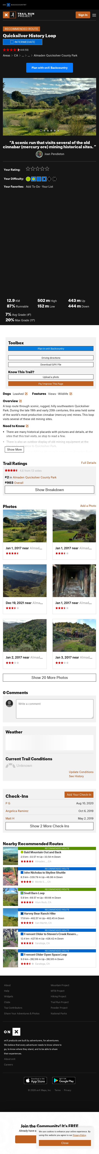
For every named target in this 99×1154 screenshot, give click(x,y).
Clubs (7, 1002)
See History (76, 776)
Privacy (67, 1090)
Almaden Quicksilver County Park (55, 55)
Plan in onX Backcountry (51, 348)
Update (81, 772)
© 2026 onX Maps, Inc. (39, 1090)
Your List (47, 186)
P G (8, 803)
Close (65, 1143)
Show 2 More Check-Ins (49, 826)
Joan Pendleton (54, 153)
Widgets (8, 996)
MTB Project (57, 990)
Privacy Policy (79, 1135)
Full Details (88, 462)
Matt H (10, 818)
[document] (65, 1138)
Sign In (83, 15)
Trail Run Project (60, 1002)
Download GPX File (50, 364)
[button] (7, 107)
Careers (8, 1064)
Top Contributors (13, 1007)
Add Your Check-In (79, 794)
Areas (6, 55)
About (7, 985)
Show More (14, 449)
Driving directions (51, 357)
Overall (18, 482)
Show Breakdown (49, 489)
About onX (10, 1058)
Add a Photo (88, 505)
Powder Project (59, 1007)
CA (16, 55)
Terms (58, 1090)
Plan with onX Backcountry (50, 67)
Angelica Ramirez (17, 811)
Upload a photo (51, 377)
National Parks (59, 1013)
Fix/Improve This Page (50, 383)
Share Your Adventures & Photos (21, 1013)
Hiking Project (58, 996)
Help (6, 990)
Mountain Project (60, 985)
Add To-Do (33, 186)
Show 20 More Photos (49, 677)
